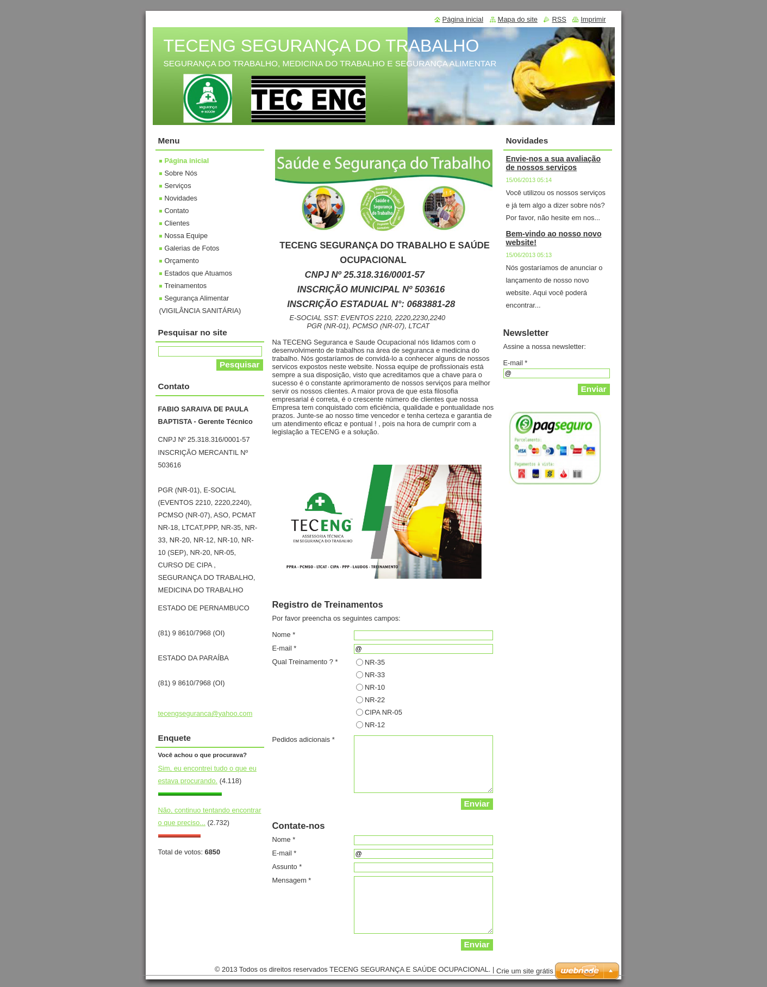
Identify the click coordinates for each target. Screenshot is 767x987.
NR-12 (375, 725)
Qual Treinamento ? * (305, 662)
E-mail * (284, 648)
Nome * (284, 634)
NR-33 (375, 675)
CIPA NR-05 (383, 712)
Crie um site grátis (524, 971)
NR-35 (375, 662)
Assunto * (287, 867)
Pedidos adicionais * (303, 739)
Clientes (177, 223)
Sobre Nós (181, 173)
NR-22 (375, 700)
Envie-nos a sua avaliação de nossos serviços (553, 163)
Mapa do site (518, 19)
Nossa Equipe (186, 236)
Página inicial (187, 161)
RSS (559, 19)
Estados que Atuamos (199, 273)
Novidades (181, 198)
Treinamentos (186, 286)
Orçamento (182, 261)
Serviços (178, 186)
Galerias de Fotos (192, 248)
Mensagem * (291, 880)
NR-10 (375, 687)
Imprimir (593, 19)
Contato (177, 211)
